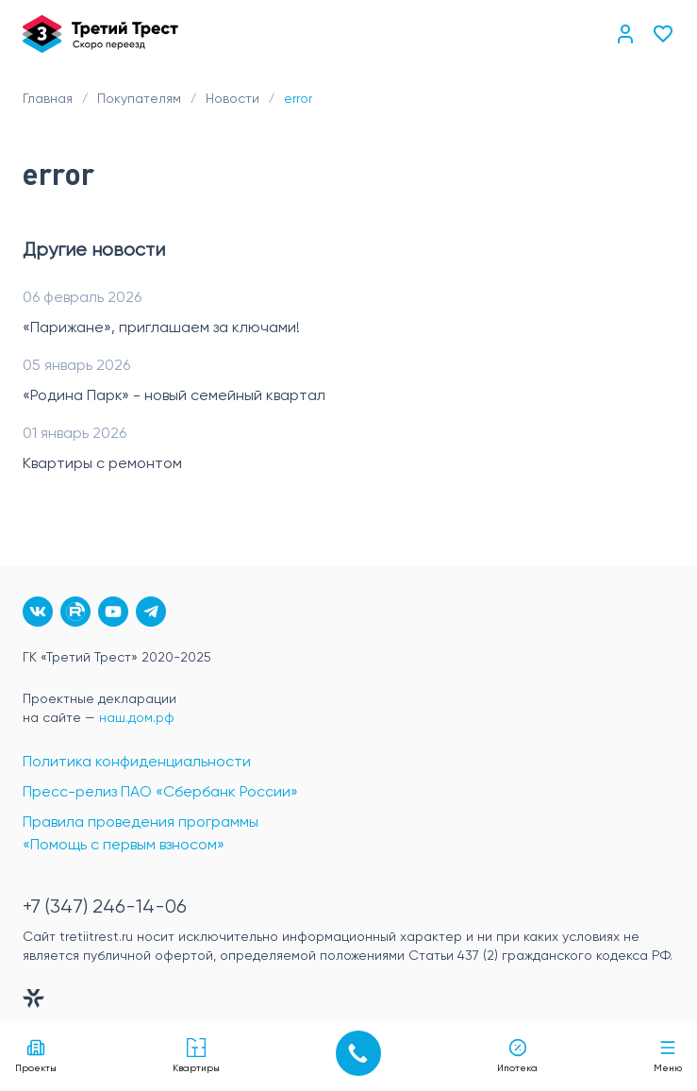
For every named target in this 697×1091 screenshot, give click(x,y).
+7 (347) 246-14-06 (105, 907)
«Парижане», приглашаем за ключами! (161, 328)
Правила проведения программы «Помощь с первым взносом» (140, 834)
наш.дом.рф (136, 718)
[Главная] (100, 34)
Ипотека (517, 1055)
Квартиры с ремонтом (102, 464)
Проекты (36, 1055)
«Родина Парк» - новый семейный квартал (174, 396)
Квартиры (196, 1055)
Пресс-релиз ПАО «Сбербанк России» (160, 792)
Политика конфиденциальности (137, 762)
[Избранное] (663, 34)
